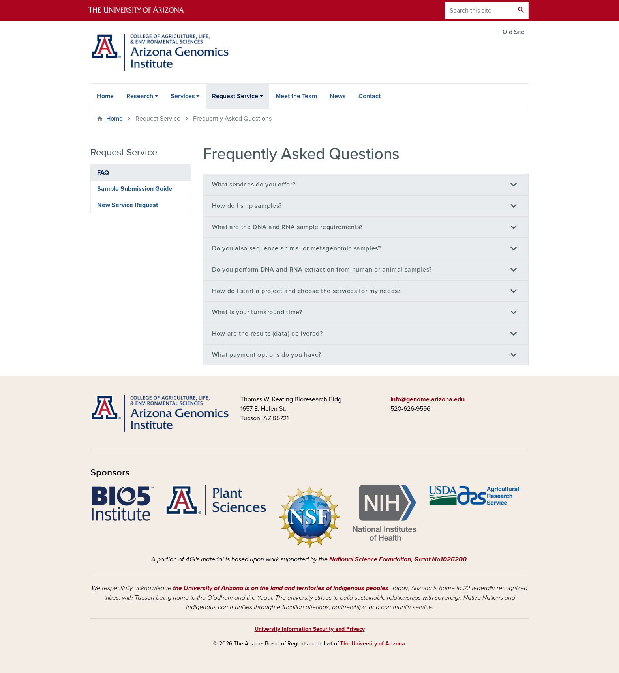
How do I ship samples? (247, 206)
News (338, 96)
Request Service (235, 96)
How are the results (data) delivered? (267, 333)
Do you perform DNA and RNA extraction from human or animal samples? (322, 270)
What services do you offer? (253, 184)
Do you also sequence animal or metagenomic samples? (296, 248)
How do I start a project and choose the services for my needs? (306, 291)
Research (139, 96)
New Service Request (127, 205)
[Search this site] (479, 10)
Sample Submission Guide (134, 189)
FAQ (103, 173)
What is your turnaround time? (257, 312)
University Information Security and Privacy (310, 629)
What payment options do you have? (266, 355)
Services (183, 96)
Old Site (514, 32)
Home (105, 96)
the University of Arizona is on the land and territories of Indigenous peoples (280, 588)
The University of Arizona (372, 643)
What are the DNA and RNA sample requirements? (287, 227)
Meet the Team (296, 96)
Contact (369, 96)
